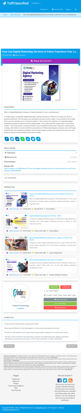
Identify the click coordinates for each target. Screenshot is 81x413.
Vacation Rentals (8, 360)
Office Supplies (58, 362)
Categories (36, 3)
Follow (54, 287)
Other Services (14, 209)
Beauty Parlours (66, 366)
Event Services (18, 367)
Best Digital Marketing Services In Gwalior (46, 260)
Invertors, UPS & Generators (20, 357)
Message (66, 287)
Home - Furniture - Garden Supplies (61, 363)
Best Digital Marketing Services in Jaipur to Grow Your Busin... (51, 239)
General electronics (9, 357)
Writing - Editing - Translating (11, 369)
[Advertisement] (40, 33)
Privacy (16, 383)
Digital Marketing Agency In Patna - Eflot (45, 216)
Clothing (20, 363)
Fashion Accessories (28, 363)
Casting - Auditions (57, 366)
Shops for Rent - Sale (71, 359)
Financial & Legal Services (29, 367)
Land (35, 359)
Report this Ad (60, 307)
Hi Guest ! (44, 9)
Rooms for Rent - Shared (60, 359)
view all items (54, 357)
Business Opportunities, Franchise (27, 369)
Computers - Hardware (55, 356)
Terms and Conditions (16, 386)
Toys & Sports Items (13, 363)
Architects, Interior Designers (27, 366)
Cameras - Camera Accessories (69, 356)
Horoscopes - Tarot (40, 369)
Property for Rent (22, 359)
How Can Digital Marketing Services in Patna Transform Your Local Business (40, 51)
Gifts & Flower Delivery (41, 367)
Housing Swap (30, 359)
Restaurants (38, 366)
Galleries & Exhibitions (36, 362)
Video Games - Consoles (44, 357)
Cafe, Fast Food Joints (51, 369)
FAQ (16, 388)
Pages (68, 9)
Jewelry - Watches (38, 363)
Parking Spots (50, 359)
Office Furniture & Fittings (15, 365)
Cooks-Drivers (11, 367)
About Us (16, 381)
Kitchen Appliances (33, 357)
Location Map (60, 303)
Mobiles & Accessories (43, 356)
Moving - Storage (65, 367)
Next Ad (71, 346)
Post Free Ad (57, 9)
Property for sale (13, 359)
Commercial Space (42, 359)
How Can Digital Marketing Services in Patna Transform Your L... (51, 195)
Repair (71, 367)
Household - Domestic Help (54, 367)
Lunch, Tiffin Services (46, 366)
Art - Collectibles (15, 362)
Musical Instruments (25, 362)
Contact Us (16, 379)
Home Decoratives (48, 363)
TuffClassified (16, 3)
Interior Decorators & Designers (29, 365)
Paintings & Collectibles (48, 362)
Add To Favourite (60, 299)
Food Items (65, 362)
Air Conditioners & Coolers (21, 356)
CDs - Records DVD (33, 356)
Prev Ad (9, 346)
